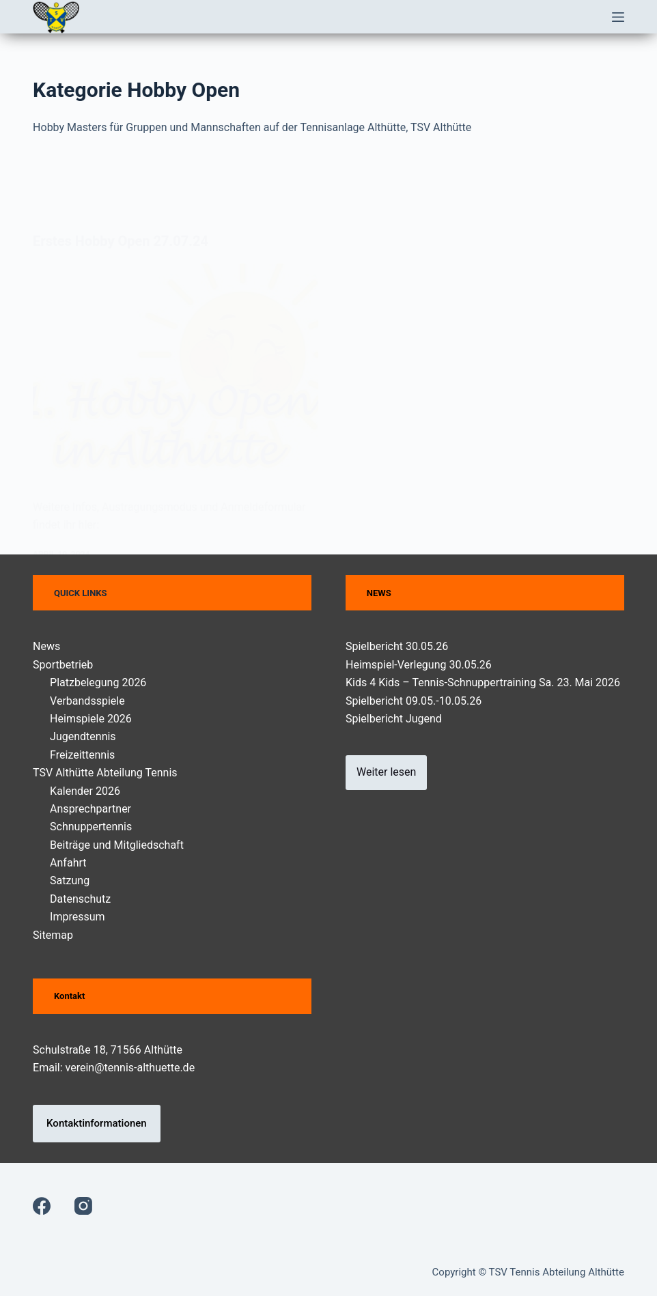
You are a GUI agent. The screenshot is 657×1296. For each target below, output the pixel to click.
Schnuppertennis (91, 826)
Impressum (77, 916)
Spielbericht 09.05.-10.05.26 (413, 700)
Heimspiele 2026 (91, 718)
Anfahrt (68, 862)
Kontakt (69, 996)
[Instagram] (83, 1206)
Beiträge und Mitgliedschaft (117, 845)
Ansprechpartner (90, 808)
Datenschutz (80, 898)
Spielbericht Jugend (394, 718)
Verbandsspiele (87, 700)
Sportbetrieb (63, 664)
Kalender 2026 (85, 791)
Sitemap (53, 935)
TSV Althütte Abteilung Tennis (105, 772)
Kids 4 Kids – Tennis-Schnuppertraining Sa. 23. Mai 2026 (483, 682)
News (46, 646)
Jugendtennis (83, 736)
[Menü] (618, 17)
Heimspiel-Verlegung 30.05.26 (419, 664)
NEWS (379, 593)
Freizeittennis (82, 754)
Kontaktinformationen (96, 1123)
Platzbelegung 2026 (98, 682)
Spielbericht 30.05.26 (397, 646)
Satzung (69, 880)
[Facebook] (42, 1206)
